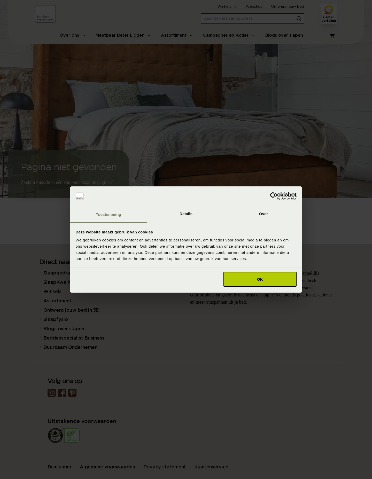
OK (260, 279)
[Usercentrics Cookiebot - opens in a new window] (274, 196)
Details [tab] (186, 213)
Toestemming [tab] (108, 214)
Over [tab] (263, 213)
